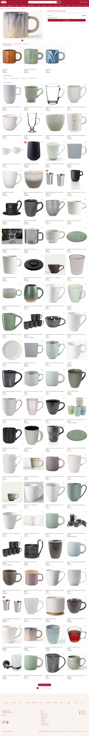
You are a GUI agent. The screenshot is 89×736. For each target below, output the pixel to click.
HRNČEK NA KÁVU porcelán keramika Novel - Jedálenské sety (15, 419)
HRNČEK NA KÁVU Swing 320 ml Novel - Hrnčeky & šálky (57, 505)
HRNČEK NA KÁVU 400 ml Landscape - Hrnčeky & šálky (57, 362)
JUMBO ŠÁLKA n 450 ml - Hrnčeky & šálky (75, 277)
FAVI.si (85, 731)
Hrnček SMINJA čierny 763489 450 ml (53, 277)
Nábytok (6, 702)
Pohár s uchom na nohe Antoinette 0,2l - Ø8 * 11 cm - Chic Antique (15, 249)
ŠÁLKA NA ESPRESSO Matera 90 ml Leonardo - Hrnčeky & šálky (15, 334)
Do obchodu (67, 20)
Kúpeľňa (48, 702)
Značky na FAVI (44, 715)
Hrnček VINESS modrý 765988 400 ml (10, 505)
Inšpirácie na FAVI (44, 717)
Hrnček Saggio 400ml (28, 448)
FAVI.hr (63, 731)
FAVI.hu (60, 731)
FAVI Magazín (43, 718)
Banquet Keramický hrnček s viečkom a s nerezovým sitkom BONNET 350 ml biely (40, 419)
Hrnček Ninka (5, 69)
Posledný (48, 688)
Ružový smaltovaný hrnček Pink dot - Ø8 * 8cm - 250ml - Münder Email (38, 590)
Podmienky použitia (45, 723)
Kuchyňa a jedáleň (7, 8)
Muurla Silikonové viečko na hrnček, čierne (32, 277)
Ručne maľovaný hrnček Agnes (30, 69)
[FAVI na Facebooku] (3, 722)
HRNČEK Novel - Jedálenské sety (31, 505)
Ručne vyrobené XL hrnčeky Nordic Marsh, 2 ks (76, 675)
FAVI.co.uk (74, 731)
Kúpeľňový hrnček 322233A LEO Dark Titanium (11, 675)
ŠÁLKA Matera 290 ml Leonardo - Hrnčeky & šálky (56, 334)
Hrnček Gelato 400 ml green (73, 391)
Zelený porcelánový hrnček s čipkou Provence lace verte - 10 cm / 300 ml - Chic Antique (42, 107)
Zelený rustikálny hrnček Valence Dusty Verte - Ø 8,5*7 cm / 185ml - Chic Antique (62, 135)
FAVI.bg (78, 731)
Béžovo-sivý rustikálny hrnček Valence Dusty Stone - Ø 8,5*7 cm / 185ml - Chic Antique (42, 192)
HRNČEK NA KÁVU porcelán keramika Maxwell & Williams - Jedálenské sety (61, 391)
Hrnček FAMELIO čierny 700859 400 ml (10, 448)
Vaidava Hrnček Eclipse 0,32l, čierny (31, 163)
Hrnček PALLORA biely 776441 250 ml (31, 533)
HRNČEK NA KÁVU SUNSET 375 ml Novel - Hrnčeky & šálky (57, 306)
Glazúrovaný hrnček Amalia (29, 647)
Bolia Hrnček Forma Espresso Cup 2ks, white (55, 249)
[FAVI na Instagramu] (5, 722)
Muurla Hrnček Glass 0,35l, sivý (30, 249)
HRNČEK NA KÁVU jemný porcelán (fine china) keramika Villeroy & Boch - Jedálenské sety (20, 135)
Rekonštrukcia (34, 702)
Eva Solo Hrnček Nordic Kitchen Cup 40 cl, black (77, 192)
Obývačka (55, 702)
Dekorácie (13, 702)
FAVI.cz (49, 731)
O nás (42, 712)
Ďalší (43, 688)
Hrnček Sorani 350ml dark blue (30, 220)
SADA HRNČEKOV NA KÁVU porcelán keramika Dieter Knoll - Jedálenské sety (18, 163)
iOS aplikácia (82, 712)
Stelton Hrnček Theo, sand (51, 618)
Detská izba (68, 703)
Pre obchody (43, 720)
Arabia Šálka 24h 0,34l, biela (8, 192)
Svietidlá (27, 702)
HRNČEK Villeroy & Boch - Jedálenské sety (11, 533)
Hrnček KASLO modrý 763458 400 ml (31, 476)
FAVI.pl (53, 731)
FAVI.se (70, 731)
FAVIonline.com (6, 731)
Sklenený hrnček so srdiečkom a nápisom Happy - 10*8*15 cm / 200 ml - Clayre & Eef (41, 135)
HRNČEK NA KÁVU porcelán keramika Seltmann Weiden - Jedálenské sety (61, 220)
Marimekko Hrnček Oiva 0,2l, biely (74, 220)
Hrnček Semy (70, 306)
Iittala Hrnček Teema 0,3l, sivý (30, 362)
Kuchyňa (41, 702)
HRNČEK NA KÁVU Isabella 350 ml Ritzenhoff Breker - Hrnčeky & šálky (60, 590)
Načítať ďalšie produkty (44, 684)
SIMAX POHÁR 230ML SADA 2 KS (73, 647)
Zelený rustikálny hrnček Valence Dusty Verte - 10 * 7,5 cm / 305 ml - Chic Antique (19, 306)
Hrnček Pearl (69, 362)
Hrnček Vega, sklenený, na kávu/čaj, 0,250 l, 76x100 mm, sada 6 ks (59, 107)
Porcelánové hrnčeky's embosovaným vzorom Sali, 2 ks (13, 647)
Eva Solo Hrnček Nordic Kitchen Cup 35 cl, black (55, 448)
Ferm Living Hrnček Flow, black (30, 561)
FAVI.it (67, 731)
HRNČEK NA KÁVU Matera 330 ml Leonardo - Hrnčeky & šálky (58, 675)
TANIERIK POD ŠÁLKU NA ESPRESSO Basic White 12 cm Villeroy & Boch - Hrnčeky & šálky (20, 362)
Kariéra (4, 715)
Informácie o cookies (45, 725)
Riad (19, 8)
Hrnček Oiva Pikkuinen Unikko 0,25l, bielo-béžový (77, 135)
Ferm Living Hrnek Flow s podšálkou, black (11, 220)
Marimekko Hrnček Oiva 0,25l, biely (9, 277)
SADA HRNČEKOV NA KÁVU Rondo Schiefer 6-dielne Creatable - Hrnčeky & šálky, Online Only (43, 334)
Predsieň (75, 702)
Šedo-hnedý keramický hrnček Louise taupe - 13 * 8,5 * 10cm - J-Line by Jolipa (18, 590)
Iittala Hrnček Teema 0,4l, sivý (73, 163)
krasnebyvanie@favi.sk (8, 712)
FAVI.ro (56, 731)
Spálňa (61, 702)
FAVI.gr (81, 731)
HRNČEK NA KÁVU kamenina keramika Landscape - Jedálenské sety (38, 306)
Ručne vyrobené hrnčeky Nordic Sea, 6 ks (54, 647)
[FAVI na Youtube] (7, 722)
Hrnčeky (23, 8)
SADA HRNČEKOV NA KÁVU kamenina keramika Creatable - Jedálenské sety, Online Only (20, 561)
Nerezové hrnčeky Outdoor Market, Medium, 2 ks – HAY (57, 192)
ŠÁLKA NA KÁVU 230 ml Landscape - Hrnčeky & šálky (35, 391)
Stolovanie (15, 8)
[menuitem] (4, 5)
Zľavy (82, 702)
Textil (20, 702)
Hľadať (58, 2)
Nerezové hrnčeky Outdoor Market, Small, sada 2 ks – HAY (14, 618)
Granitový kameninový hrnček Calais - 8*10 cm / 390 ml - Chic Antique (60, 561)
